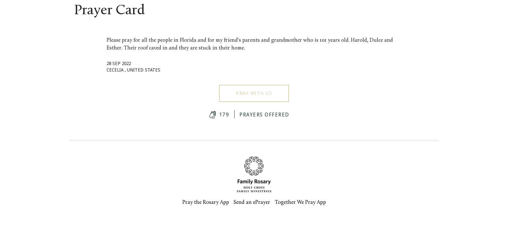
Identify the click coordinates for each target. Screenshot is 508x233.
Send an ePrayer (252, 202)
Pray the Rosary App (205, 202)
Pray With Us (254, 93)
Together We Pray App (300, 202)
